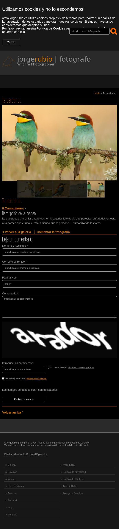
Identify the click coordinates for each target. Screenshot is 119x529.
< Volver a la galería (16, 232)
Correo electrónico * (14, 261)
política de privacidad (36, 379)
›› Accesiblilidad (69, 486)
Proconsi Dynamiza (36, 454)
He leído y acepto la (35, 378)
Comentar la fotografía (53, 232)
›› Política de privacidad (73, 472)
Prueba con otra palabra (81, 367)
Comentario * (10, 293)
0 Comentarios (13, 208)
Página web (9, 277)
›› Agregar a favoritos (72, 493)
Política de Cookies (51, 28)
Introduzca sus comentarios (59, 307)
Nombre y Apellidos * (15, 245)
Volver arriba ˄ (12, 412)
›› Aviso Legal (68, 465)
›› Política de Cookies (72, 479)
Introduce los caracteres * (17, 363)
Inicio (97, 93)
